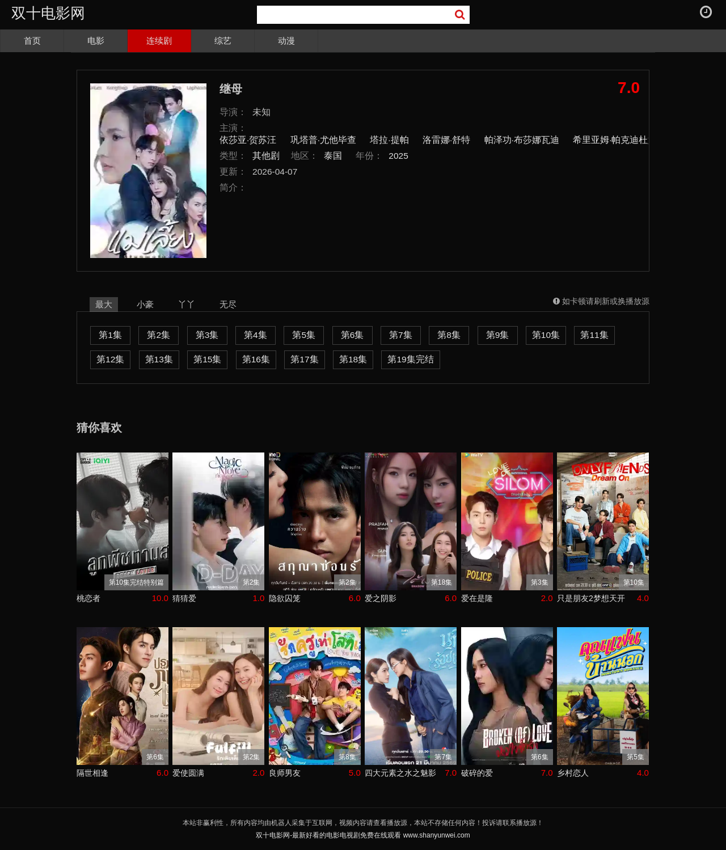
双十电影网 (48, 13)
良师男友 (285, 772)
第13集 (159, 359)
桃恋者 (88, 598)
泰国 (333, 155)
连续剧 (159, 40)
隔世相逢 (92, 772)
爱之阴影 (380, 598)
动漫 (286, 40)
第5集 (303, 335)
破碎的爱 (477, 772)
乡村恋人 (573, 772)
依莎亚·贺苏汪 (248, 140)
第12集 (110, 359)
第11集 (594, 335)
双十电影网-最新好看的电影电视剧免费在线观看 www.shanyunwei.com (363, 835)
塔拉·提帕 (389, 140)
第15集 (207, 359)
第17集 (304, 359)
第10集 (546, 335)
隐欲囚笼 (285, 598)
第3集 (207, 335)
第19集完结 (410, 359)
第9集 (497, 335)
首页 (32, 40)
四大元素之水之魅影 (400, 772)
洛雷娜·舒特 (446, 140)
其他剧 (266, 155)
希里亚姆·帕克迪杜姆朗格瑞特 (633, 140)
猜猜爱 (184, 598)
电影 (95, 40)
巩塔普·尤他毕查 (323, 140)
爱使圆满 (188, 772)
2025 (398, 155)
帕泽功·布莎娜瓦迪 (521, 140)
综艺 (222, 40)
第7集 (400, 335)
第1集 (110, 335)
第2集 (158, 335)
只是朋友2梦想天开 (591, 598)
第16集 (256, 359)
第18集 (353, 359)
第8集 (449, 335)
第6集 (352, 335)
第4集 (255, 335)
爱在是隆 (477, 598)
